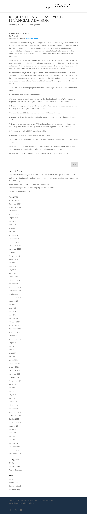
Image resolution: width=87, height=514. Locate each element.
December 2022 (15, 329)
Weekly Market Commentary (19, 191)
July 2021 (12, 388)
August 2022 (13, 343)
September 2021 (15, 381)
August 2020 (13, 426)
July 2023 (12, 304)
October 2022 (14, 336)
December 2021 (15, 370)
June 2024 (12, 266)
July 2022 (12, 346)
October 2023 (14, 294)
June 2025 (12, 225)
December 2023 (15, 287)
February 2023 (14, 322)
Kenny (13, 25)
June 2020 (12, 433)
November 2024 (15, 249)
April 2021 (12, 398)
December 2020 (15, 412)
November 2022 (15, 332)
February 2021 (14, 405)
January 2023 (14, 325)
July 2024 (12, 263)
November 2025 (15, 207)
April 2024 (12, 273)
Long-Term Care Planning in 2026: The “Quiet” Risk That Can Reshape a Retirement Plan (42, 175)
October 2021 (14, 377)
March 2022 (13, 360)
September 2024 (15, 256)
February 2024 (14, 280)
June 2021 (12, 391)
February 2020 (14, 447)
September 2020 (15, 422)
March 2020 (13, 443)
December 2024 (15, 245)
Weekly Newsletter (16, 470)
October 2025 (14, 211)
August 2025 (13, 218)
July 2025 (12, 221)
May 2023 (12, 311)
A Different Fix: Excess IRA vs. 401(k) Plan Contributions (29, 184)
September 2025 (15, 214)
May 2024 (12, 270)
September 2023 (15, 297)
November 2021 (15, 374)
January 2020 (14, 450)
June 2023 (12, 308)
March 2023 (13, 318)
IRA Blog (12, 463)
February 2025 (14, 239)
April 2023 (12, 315)
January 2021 (14, 409)
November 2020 (15, 415)
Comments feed (15, 486)
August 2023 (13, 301)
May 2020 (12, 436)
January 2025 (14, 242)
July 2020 (12, 429)
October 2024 (14, 252)
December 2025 (15, 204)
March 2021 (13, 402)
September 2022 (15, 339)
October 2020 (14, 419)
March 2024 (13, 277)
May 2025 (12, 228)
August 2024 (13, 259)
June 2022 (12, 349)
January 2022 (14, 367)
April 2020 (12, 440)
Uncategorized (34, 25)
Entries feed (13, 482)
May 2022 (12, 353)
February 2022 (14, 363)
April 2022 (12, 356)
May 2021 (12, 395)
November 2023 (15, 291)
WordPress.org (14, 489)
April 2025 (12, 232)
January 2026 (14, 200)
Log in (11, 479)
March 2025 (13, 235)
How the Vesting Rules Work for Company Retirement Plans (31, 188)
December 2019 (15, 454)
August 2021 (13, 384)
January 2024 (14, 284)
